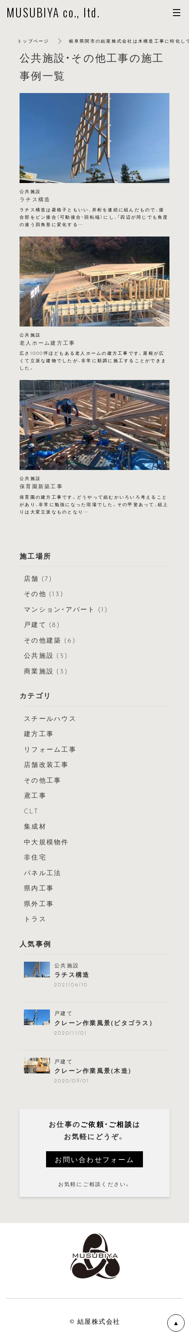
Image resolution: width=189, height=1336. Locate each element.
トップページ (33, 40)
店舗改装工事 (46, 764)
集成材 (35, 826)
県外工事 (39, 903)
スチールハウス (50, 718)
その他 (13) (44, 593)
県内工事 (39, 888)
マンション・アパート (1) (66, 609)
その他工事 (42, 780)
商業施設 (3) (46, 671)
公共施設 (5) (46, 655)
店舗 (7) (38, 578)
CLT (31, 811)
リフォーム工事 (50, 749)
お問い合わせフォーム (94, 1159)
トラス (35, 918)
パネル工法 (42, 872)
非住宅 (35, 857)
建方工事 (39, 733)
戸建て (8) (42, 624)
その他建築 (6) (50, 640)
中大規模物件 (46, 841)
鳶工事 (35, 795)
